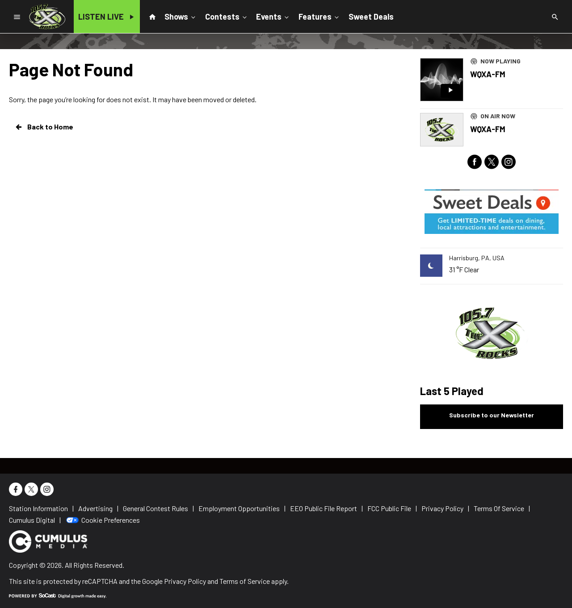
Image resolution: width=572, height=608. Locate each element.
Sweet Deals (371, 16)
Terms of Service (244, 581)
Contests (226, 16)
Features (320, 16)
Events (273, 16)
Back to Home (43, 126)
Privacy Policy (185, 581)
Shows (180, 16)
